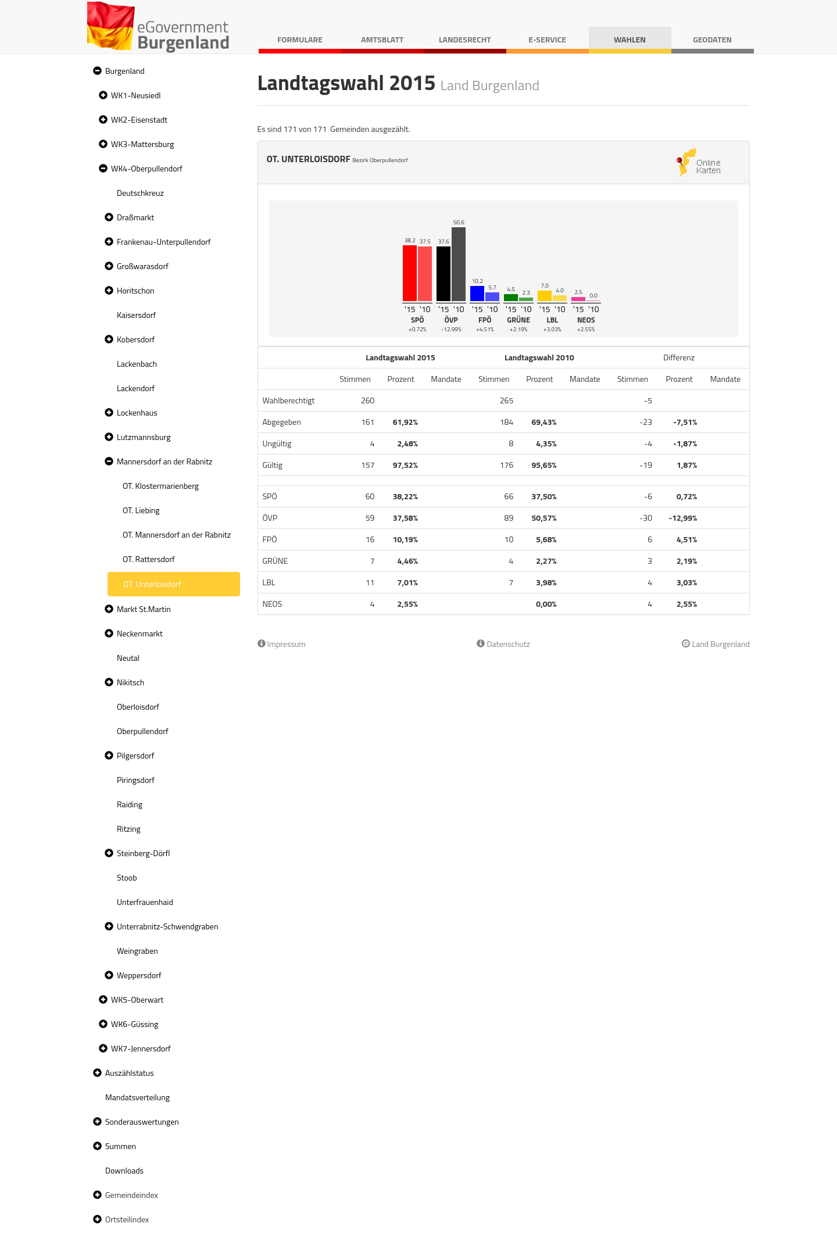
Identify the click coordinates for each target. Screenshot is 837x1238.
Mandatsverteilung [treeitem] (137, 1097)
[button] (96, 71)
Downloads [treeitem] (124, 1170)
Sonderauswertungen (142, 1121)
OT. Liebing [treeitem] (141, 510)
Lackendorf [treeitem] (136, 388)
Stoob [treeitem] (127, 877)
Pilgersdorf (136, 755)
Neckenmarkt (140, 633)
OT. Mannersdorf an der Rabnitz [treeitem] (177, 534)
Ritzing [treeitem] (129, 828)
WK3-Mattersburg (142, 144)
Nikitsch (130, 682)
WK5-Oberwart (137, 999)
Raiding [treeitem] (129, 804)
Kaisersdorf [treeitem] (136, 315)
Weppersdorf (139, 975)
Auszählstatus (129, 1073)
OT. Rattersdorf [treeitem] (149, 559)
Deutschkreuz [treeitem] (140, 193)
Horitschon (136, 290)
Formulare (300, 39)
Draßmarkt (135, 217)
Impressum (281, 644)
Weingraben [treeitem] (137, 950)
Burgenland (125, 71)
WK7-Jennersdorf (141, 1048)
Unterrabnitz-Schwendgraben (167, 926)
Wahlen (630, 39)
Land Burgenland (716, 644)
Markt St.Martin (144, 609)
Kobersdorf (136, 339)
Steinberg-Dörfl (143, 853)
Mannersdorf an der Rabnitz (164, 461)
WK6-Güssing (134, 1024)
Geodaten (712, 39)
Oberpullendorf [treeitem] (143, 731)
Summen (120, 1146)
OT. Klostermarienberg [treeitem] (161, 486)
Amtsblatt (382, 39)
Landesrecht (465, 39)
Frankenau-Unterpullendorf (164, 241)
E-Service (547, 39)
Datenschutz (503, 644)
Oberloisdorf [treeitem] (138, 706)
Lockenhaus (137, 412)
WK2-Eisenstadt (139, 119)
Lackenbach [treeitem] (137, 363)
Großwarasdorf (143, 266)
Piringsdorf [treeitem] (136, 780)
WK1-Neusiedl (136, 95)
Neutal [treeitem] (128, 658)
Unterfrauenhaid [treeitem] (145, 902)
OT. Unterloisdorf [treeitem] (152, 584)
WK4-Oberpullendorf (147, 168)
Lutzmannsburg (143, 437)
